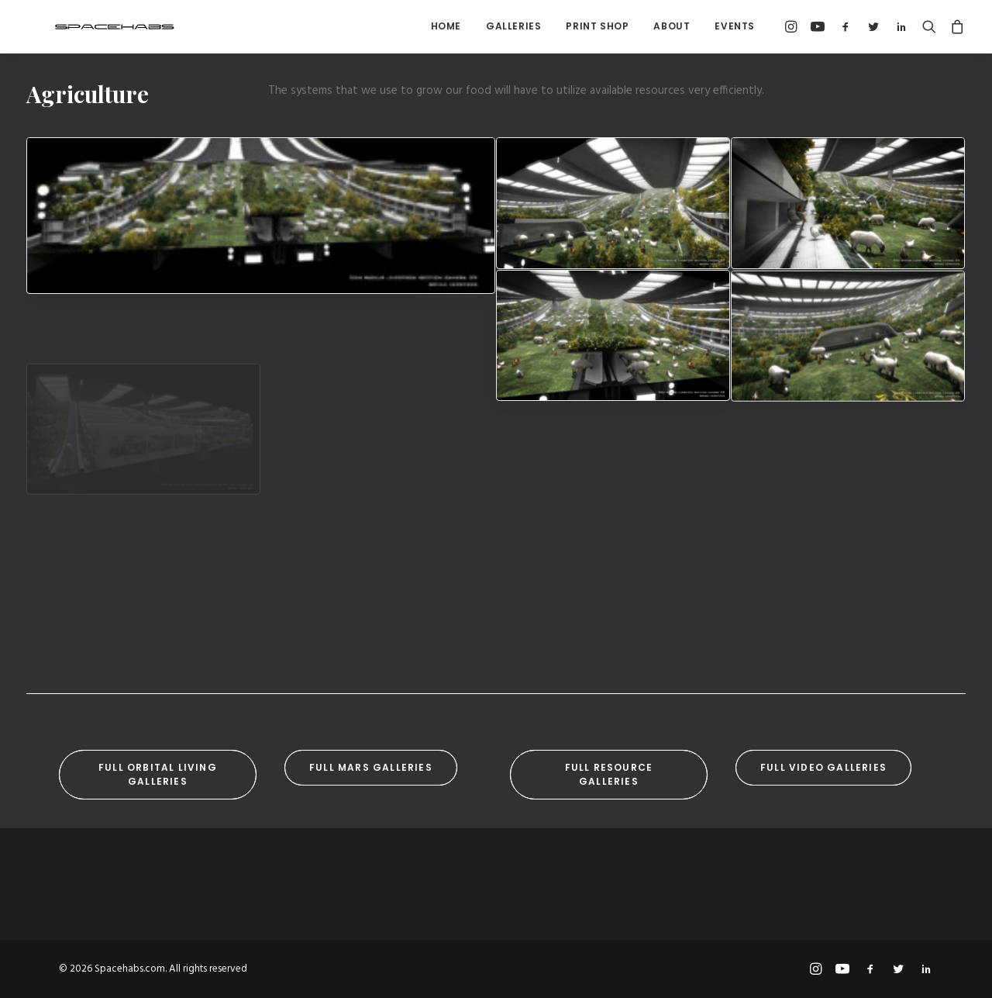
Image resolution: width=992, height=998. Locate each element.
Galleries (513, 26)
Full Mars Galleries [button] (370, 767)
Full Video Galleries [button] (823, 767)
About (671, 26)
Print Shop (597, 26)
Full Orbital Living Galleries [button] (159, 774)
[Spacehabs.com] (88, 26)
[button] (793, 26)
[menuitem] (446, 26)
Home (446, 26)
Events (735, 26)
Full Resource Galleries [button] (610, 774)
